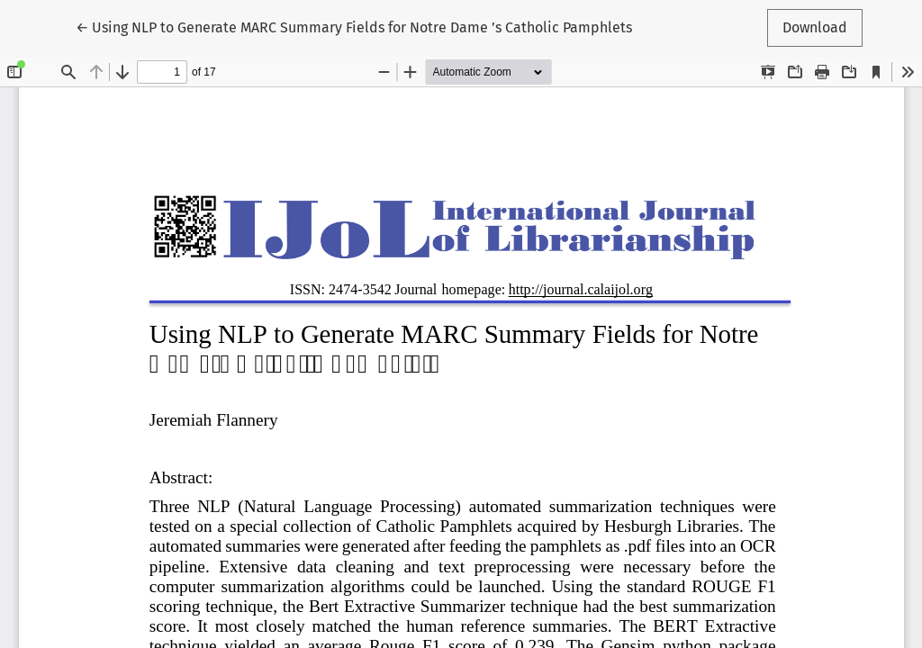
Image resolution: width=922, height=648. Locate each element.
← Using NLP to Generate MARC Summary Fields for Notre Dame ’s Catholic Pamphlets (354, 26)
